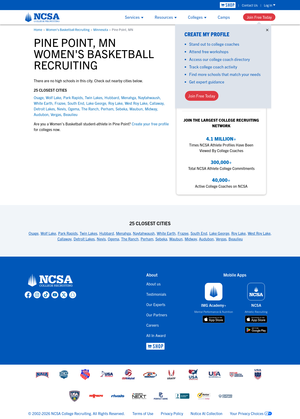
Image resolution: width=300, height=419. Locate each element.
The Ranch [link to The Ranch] (90, 108)
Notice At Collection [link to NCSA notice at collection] (206, 413)
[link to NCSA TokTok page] (45, 294)
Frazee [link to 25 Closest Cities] (183, 233)
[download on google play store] (256, 330)
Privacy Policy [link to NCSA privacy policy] (172, 413)
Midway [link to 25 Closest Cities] (191, 238)
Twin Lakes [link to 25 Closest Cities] (88, 233)
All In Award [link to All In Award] (156, 335)
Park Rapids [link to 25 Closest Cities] (68, 233)
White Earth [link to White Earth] (43, 103)
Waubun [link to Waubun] (136, 108)
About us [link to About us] (153, 283)
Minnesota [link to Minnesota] (100, 29)
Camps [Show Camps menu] (224, 17)
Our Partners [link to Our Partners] (156, 314)
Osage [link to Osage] (39, 97)
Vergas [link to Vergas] (56, 114)
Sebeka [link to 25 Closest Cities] (161, 238)
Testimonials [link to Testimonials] (156, 294)
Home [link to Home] (38, 29)
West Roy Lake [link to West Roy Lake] (136, 103)
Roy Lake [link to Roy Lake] (115, 103)
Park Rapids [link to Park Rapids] (73, 97)
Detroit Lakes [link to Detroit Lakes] (44, 108)
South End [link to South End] (76, 103)
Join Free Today (259, 17)
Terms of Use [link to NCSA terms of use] (142, 413)
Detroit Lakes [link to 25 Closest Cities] (84, 238)
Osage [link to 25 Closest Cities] (33, 233)
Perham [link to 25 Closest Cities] (147, 238)
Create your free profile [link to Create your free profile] (150, 123)
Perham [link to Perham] (107, 108)
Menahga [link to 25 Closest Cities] (123, 233)
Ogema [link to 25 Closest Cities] (113, 238)
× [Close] (267, 29)
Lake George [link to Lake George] (96, 103)
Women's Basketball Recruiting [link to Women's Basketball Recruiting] (68, 29)
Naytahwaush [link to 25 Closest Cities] (144, 233)
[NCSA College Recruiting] (42, 17)
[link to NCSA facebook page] (28, 294)
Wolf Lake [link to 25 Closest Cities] (48, 233)
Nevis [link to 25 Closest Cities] (101, 238)
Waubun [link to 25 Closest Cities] (176, 238)
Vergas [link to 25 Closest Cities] (221, 238)
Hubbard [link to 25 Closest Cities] (106, 233)
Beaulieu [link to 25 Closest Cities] (236, 238)
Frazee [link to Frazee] (60, 103)
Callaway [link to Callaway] (157, 103)
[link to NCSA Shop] (228, 5)
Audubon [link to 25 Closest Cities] (206, 238)
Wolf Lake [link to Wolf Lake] (53, 97)
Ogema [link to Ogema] (73, 108)
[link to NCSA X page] (63, 294)
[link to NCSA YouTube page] (54, 294)
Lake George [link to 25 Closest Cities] (219, 233)
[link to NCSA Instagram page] (37, 294)
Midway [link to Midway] (151, 108)
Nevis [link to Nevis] (61, 108)
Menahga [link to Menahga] (128, 97)
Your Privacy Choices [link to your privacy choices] (246, 413)
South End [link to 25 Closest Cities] (199, 233)
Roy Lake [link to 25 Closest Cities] (238, 233)
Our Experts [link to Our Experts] (155, 304)
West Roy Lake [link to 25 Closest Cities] (259, 233)
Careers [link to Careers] (152, 325)
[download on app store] (213, 319)
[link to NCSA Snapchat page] (72, 294)
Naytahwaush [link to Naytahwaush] (149, 97)
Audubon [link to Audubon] (41, 114)
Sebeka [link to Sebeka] (121, 108)
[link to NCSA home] (50, 280)
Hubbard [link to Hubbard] (112, 97)
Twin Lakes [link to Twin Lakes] (93, 97)
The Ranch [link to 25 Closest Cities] (130, 238)
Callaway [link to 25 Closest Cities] (64, 238)
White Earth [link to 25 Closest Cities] (166, 233)
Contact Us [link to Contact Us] (250, 5)
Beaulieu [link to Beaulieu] (70, 114)
